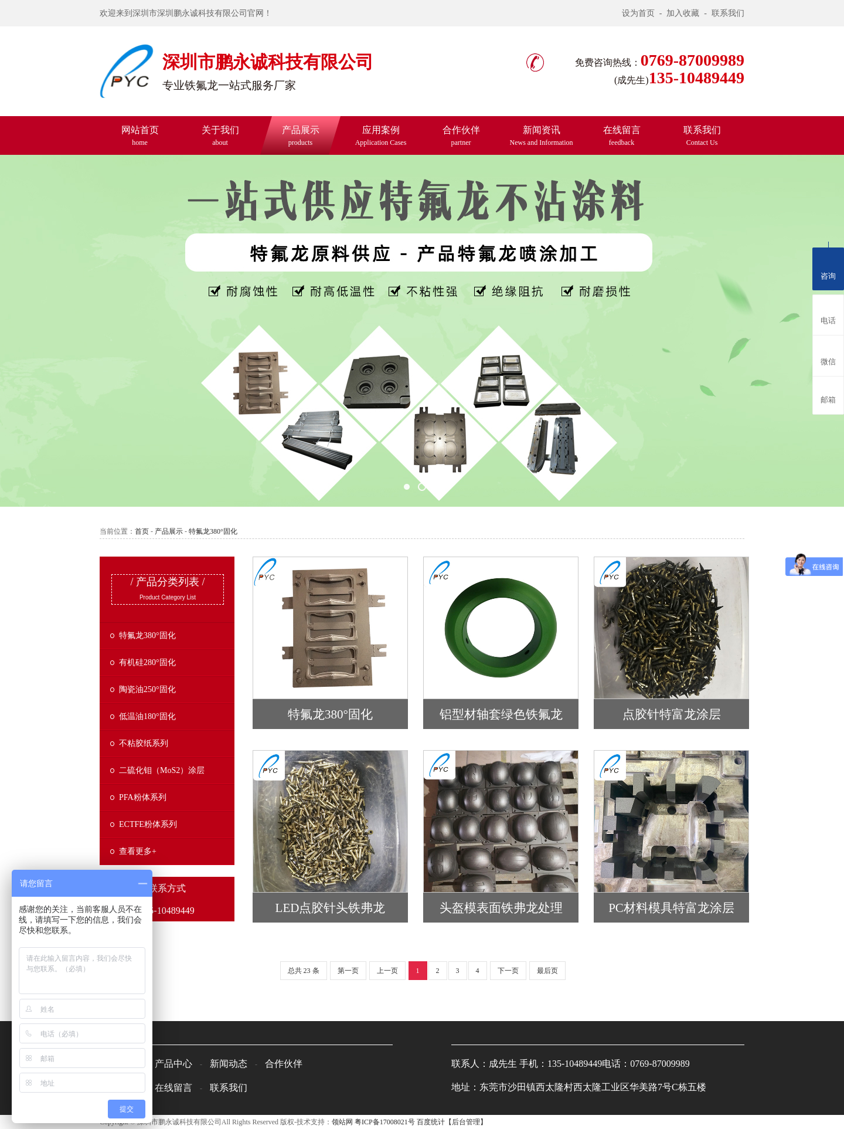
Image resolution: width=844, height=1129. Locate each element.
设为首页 (638, 13)
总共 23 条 (303, 971)
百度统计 (431, 1122)
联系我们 (728, 13)
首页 (142, 531)
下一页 (508, 971)
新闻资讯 (541, 136)
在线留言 (622, 136)
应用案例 (381, 136)
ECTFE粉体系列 (148, 824)
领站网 (342, 1122)
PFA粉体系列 (142, 797)
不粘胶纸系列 (143, 743)
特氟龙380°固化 (213, 531)
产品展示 (300, 136)
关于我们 (220, 136)
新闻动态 (228, 1064)
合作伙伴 (461, 136)
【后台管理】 (466, 1122)
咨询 (828, 266)
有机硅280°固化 (147, 662)
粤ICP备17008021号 (385, 1122)
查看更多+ (137, 851)
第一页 (348, 971)
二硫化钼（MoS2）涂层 (162, 770)
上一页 (387, 971)
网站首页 (140, 136)
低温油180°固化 (147, 716)
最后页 (547, 971)
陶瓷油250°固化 (147, 689)
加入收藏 (682, 13)
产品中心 (173, 1064)
